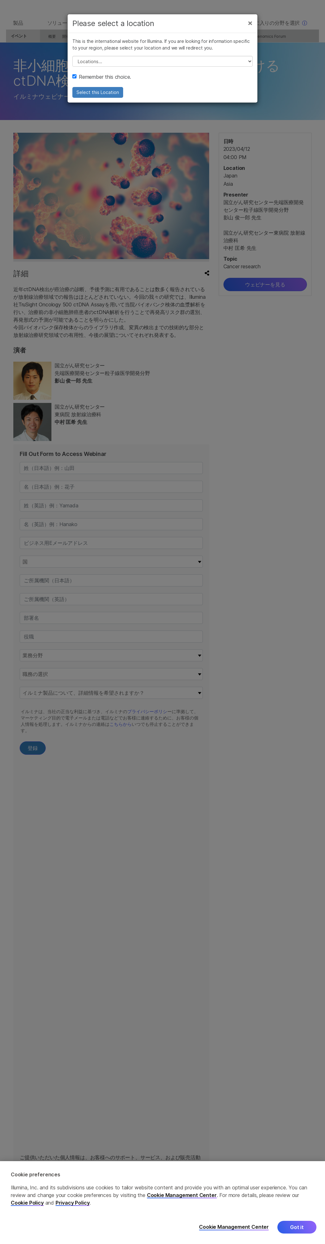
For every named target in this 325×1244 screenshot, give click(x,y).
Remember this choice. (101, 82)
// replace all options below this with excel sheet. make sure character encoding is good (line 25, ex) (162, 66)
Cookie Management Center (182, 1195)
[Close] (250, 28)
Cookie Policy (27, 1203)
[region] (162, 1202)
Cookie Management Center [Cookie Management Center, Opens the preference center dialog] (234, 1227)
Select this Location (97, 97)
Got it (297, 1227)
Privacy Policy (73, 1203)
